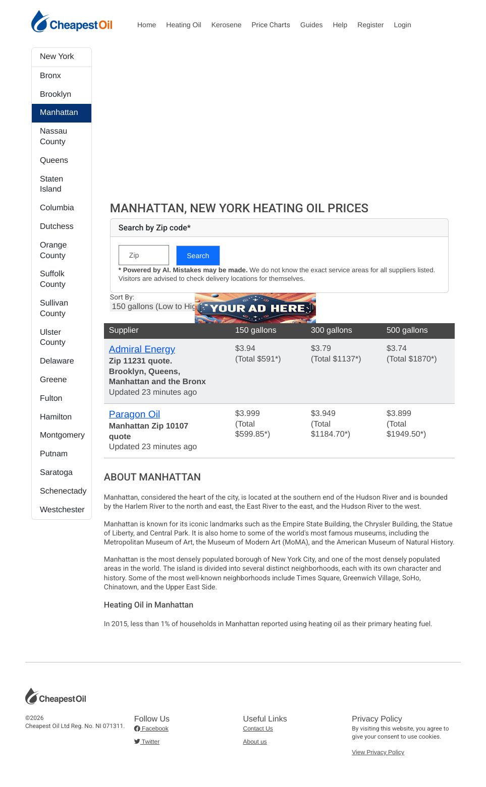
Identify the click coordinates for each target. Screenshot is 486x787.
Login (402, 25)
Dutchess (57, 226)
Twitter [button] (146, 741)
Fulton (51, 398)
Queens (54, 160)
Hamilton (56, 417)
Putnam (54, 454)
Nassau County (53, 136)
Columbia (57, 208)
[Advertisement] (279, 123)
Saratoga (56, 472)
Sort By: (122, 297)
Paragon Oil (134, 414)
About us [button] (255, 741)
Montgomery (62, 435)
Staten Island (51, 184)
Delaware (57, 361)
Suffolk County (53, 279)
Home (146, 25)
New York (57, 56)
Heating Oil (183, 25)
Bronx (50, 76)
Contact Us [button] (258, 728)
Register (370, 25)
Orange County (53, 250)
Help (340, 25)
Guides (311, 25)
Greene (53, 380)
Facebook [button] (151, 728)
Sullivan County (54, 308)
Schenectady (63, 491)
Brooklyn (55, 94)
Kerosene (226, 25)
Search (198, 256)
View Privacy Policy (378, 752)
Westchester (62, 510)
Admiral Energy (142, 349)
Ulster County (53, 337)
